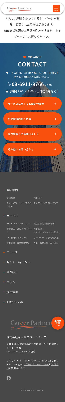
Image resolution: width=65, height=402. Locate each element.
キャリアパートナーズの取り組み (19, 204)
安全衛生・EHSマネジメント (19, 230)
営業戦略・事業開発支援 (18, 242)
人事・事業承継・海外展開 (46, 242)
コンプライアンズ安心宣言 (46, 202)
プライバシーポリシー (36, 364)
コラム (11, 282)
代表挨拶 (38, 197)
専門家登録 (57, 323)
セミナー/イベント (19, 262)
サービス (12, 216)
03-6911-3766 (28, 84)
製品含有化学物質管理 (44, 223)
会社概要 (11, 197)
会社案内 (12, 190)
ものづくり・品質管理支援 (46, 237)
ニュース (12, 252)
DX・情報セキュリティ (17, 237)
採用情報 (12, 292)
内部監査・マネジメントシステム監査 (46, 230)
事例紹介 (12, 272)
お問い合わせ (15, 302)
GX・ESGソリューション (18, 223)
